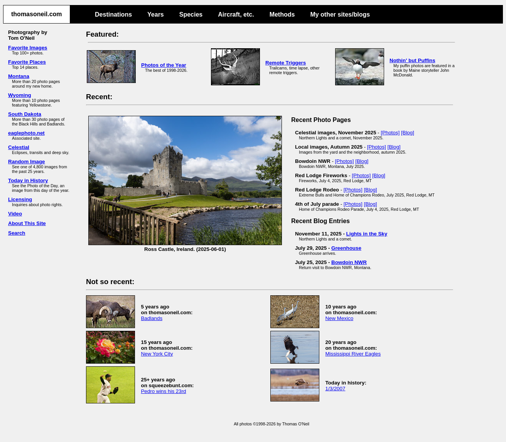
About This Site (27, 223)
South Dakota (24, 114)
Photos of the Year (163, 65)
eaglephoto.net (26, 133)
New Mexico (339, 318)
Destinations (113, 14)
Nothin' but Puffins (412, 60)
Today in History (28, 180)
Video (15, 214)
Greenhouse (346, 248)
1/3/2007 (335, 388)
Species (190, 14)
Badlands (151, 318)
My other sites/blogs (340, 14)
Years (155, 14)
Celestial (18, 147)
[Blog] (407, 132)
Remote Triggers (285, 63)
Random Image (26, 161)
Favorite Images (27, 48)
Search (16, 233)
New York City (157, 354)
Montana (18, 76)
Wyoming (19, 95)
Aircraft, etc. (236, 14)
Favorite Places (27, 62)
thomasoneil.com (36, 14)
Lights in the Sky (367, 234)
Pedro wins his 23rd (163, 391)
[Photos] (390, 132)
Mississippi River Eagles (353, 354)
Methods (282, 14)
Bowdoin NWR (349, 262)
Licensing (20, 199)
